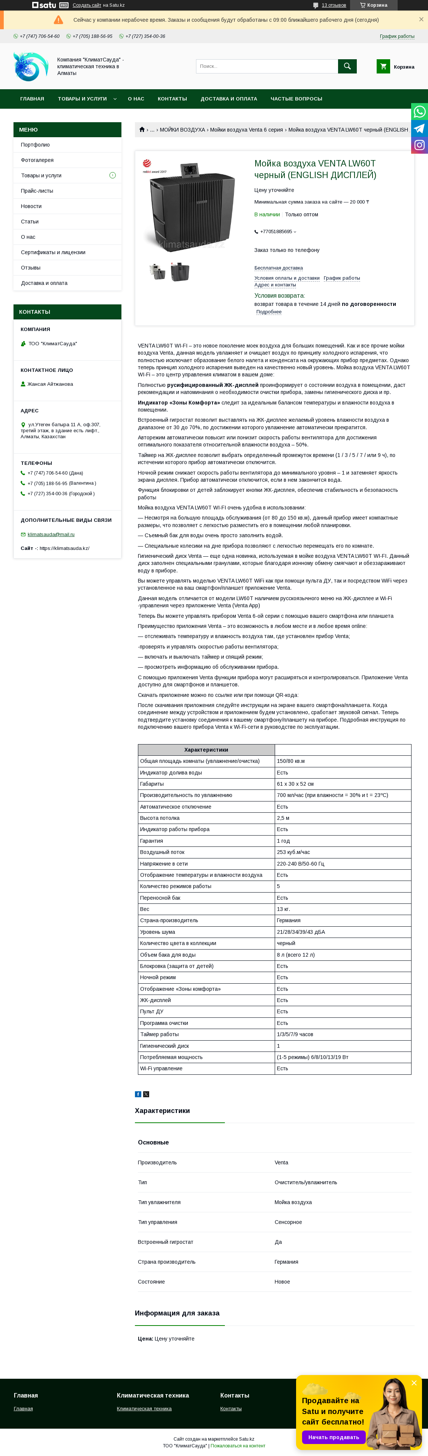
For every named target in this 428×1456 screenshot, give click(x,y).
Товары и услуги (82, 99)
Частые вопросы (296, 99)
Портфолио (35, 145)
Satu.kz (246, 1439)
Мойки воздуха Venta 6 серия (246, 130)
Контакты (172, 99)
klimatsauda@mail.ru (51, 534)
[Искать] (347, 66)
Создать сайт (87, 5)
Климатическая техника (144, 1408)
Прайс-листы (37, 191)
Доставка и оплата (229, 99)
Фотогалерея (37, 160)
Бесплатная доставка (278, 268)
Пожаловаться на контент (238, 1446)
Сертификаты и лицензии (53, 252)
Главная (32, 99)
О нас (136, 99)
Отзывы (30, 268)
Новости (31, 206)
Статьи (30, 222)
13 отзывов (334, 5)
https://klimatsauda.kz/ (65, 548)
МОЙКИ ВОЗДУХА (182, 130)
